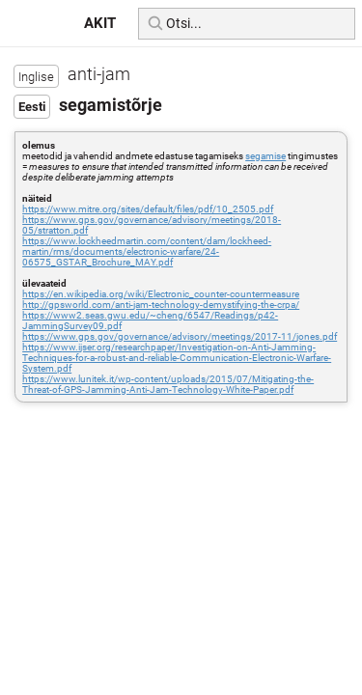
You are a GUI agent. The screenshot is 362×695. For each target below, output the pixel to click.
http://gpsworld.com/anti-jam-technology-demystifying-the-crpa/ (160, 304)
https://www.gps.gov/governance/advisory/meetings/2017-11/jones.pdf (179, 336)
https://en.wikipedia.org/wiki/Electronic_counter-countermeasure (160, 294)
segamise (265, 156)
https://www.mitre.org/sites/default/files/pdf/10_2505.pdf (147, 209)
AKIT (100, 23)
